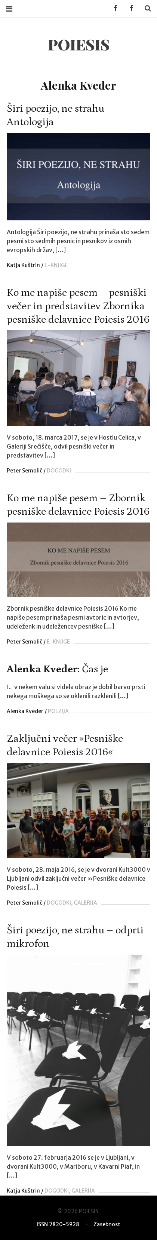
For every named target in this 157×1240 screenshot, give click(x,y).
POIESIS (79, 44)
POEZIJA (58, 711)
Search (145, 8)
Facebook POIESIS (128, 8)
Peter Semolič (24, 470)
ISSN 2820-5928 (58, 1224)
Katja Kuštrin (23, 265)
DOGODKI (59, 470)
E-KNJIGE (56, 265)
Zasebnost (106, 1224)
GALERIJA (85, 902)
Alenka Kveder (25, 711)
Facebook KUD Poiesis (112, 8)
